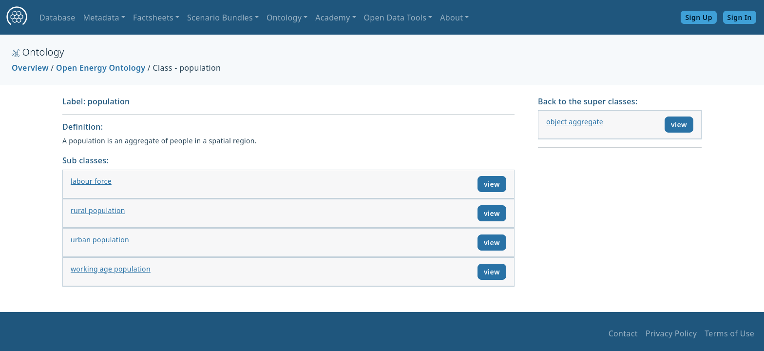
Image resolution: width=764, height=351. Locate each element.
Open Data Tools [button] (395, 17)
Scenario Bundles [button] (220, 17)
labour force (91, 181)
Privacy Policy (671, 333)
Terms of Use (729, 333)
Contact (623, 333)
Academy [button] (332, 17)
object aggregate (574, 121)
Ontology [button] (284, 17)
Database (57, 17)
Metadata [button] (101, 17)
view (492, 184)
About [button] (451, 17)
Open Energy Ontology (100, 67)
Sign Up (698, 17)
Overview (30, 67)
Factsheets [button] (153, 17)
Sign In (739, 17)
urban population (100, 239)
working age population (111, 268)
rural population (98, 210)
